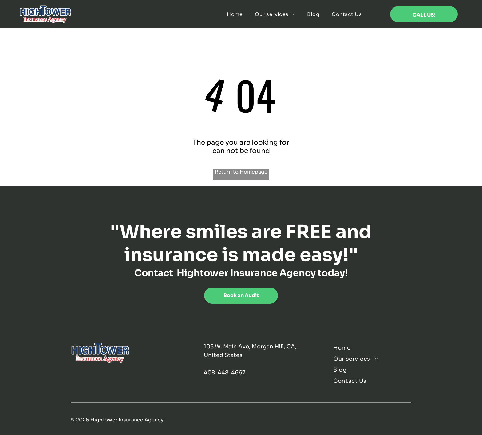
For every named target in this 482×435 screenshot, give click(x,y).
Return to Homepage (241, 172)
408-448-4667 (224, 372)
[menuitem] (235, 14)
